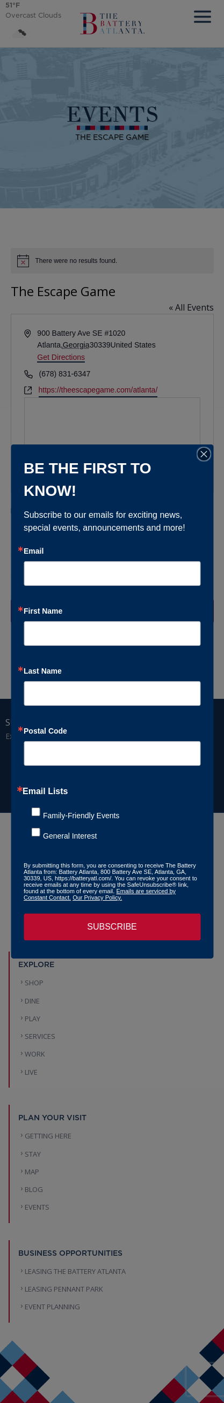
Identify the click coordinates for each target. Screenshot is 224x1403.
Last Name (43, 671)
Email (34, 551)
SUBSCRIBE (111, 926)
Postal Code (45, 731)
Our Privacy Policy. (97, 897)
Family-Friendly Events (81, 815)
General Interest (70, 836)
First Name (43, 611)
